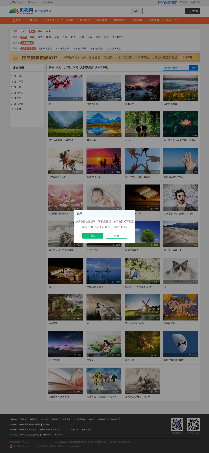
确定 (92, 235)
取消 (116, 235)
